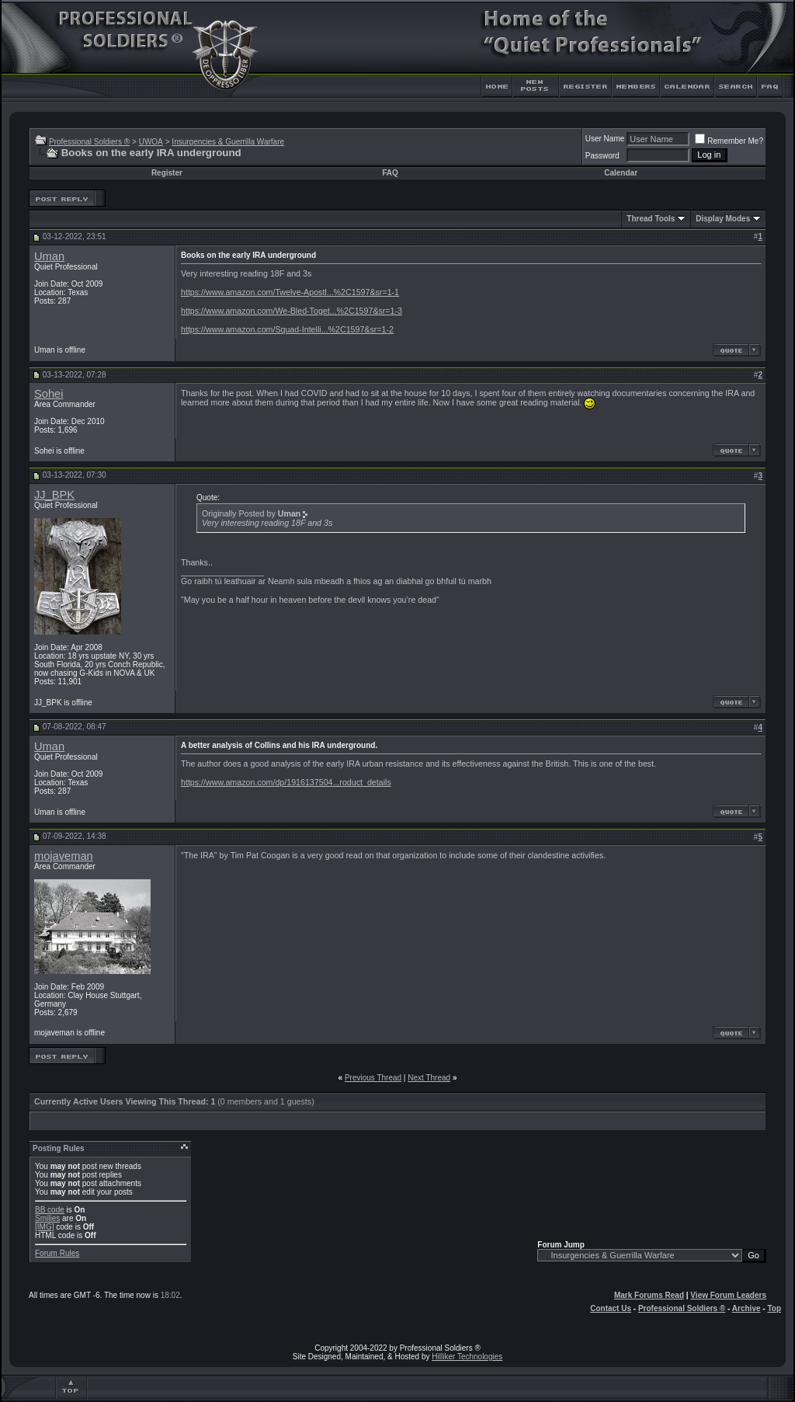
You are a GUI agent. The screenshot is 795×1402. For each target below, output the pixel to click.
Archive (746, 1308)
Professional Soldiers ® (89, 141)
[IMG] (44, 1227)
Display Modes (723, 218)
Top (774, 1308)
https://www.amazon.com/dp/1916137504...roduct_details (286, 782)
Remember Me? (729, 141)
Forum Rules (57, 1253)
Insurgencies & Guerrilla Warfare (228, 141)
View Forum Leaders (728, 1295)
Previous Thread (373, 1077)
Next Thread (429, 1077)
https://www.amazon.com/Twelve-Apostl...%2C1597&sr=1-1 (290, 292)
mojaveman (63, 856)
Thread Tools (651, 218)
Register (166, 173)
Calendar (620, 173)
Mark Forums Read (649, 1295)
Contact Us (610, 1308)
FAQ (390, 173)
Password (602, 155)
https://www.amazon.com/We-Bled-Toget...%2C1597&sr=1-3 (291, 310)
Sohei (49, 394)
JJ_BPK (54, 495)
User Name (605, 138)
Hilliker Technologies (467, 1356)
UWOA (151, 141)
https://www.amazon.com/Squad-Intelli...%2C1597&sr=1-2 (287, 329)
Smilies (47, 1218)
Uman (49, 256)
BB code (49, 1209)
